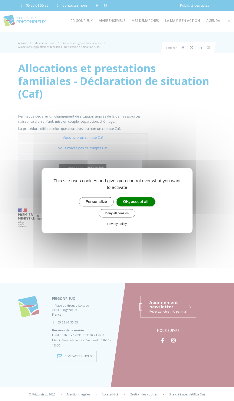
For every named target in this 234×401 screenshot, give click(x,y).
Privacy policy (117, 224)
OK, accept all (135, 202)
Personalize (96, 202)
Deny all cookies (117, 213)
